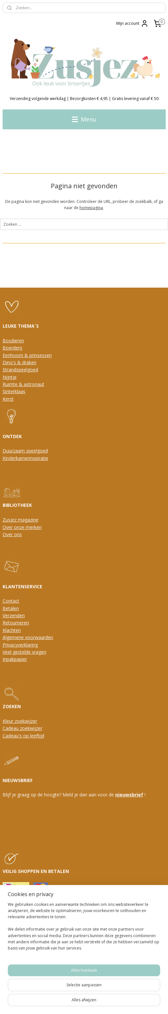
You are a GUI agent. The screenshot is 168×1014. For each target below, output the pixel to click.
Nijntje (10, 377)
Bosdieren (13, 340)
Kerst (8, 399)
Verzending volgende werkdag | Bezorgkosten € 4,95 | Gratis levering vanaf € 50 (84, 98)
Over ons (12, 534)
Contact (11, 601)
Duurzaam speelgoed (25, 451)
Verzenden (14, 615)
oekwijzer (32, 728)
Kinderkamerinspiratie (25, 458)
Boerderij (12, 348)
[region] (84, 929)
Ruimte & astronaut (23, 384)
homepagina (91, 207)
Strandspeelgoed (20, 369)
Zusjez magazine (20, 520)
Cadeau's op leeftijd (23, 736)
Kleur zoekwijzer (20, 721)
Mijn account (132, 23)
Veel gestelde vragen (24, 652)
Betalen (11, 608)
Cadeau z (12, 728)
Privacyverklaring (20, 645)
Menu (84, 119)
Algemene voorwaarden (28, 637)
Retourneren (16, 623)
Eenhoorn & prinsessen (27, 355)
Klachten (12, 630)
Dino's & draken (19, 362)
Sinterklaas (14, 391)
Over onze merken (22, 527)
